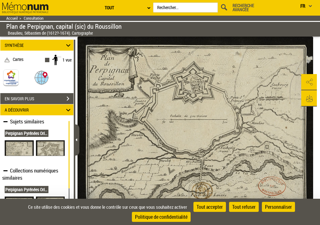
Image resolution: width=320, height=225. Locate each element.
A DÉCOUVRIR (38, 109)
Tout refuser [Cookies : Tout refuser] (244, 206)
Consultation (33, 18)
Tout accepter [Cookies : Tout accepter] (210, 206)
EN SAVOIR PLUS (39, 98)
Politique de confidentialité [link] (161, 216)
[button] (41, 77)
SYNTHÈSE (38, 45)
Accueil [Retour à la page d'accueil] (12, 18)
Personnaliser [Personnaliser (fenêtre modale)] (278, 206)
